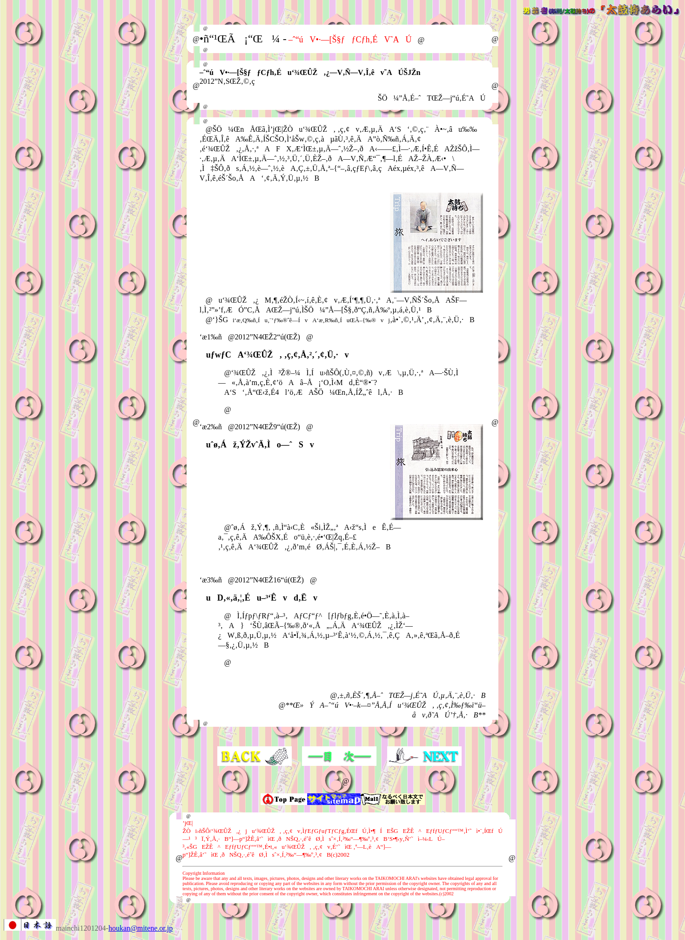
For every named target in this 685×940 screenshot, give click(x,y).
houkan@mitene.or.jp (140, 928)
